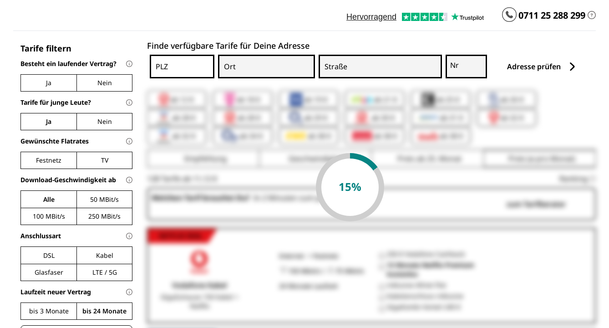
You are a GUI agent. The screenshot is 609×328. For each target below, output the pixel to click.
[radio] (48, 83)
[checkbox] (48, 160)
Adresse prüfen (542, 67)
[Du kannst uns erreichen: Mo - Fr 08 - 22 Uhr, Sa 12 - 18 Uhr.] (592, 15)
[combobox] (175, 73)
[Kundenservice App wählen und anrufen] (509, 15)
